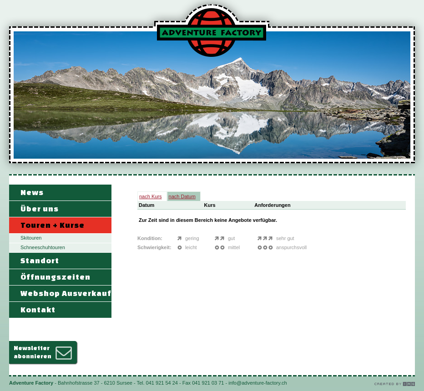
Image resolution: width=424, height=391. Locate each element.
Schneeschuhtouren (42, 247)
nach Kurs (150, 196)
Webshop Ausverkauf (65, 293)
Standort (39, 260)
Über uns (39, 208)
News (32, 192)
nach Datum (182, 196)
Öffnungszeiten (55, 276)
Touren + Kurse (52, 225)
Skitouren (30, 238)
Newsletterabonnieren (32, 352)
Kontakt (38, 309)
